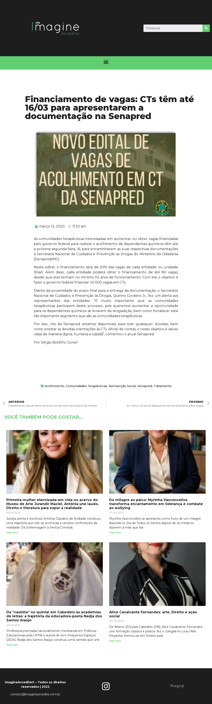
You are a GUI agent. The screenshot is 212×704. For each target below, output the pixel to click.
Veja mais (12, 532)
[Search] (206, 28)
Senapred (144, 386)
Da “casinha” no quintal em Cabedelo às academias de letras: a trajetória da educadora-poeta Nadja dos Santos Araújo (54, 616)
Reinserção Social (122, 386)
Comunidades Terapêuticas (86, 386)
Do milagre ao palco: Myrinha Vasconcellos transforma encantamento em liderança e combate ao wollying (156, 504)
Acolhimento (54, 386)
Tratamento (163, 386)
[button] (106, 61)
